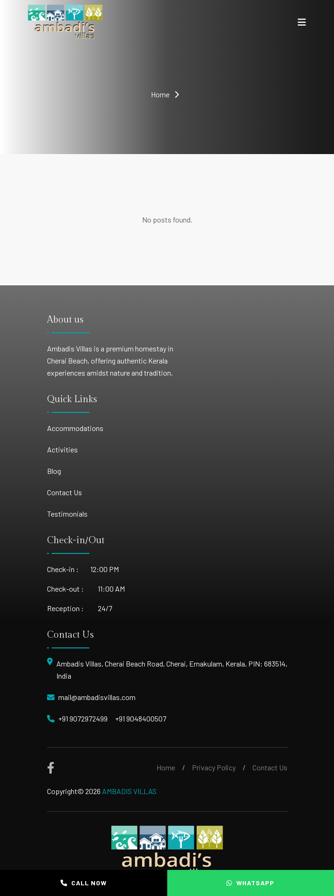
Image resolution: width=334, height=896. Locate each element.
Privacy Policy (214, 767)
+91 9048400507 (140, 718)
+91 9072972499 (83, 718)
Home (160, 94)
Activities (62, 449)
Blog (54, 470)
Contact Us (64, 492)
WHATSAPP (250, 883)
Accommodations (75, 428)
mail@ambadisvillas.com (97, 697)
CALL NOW (84, 883)
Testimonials (67, 513)
